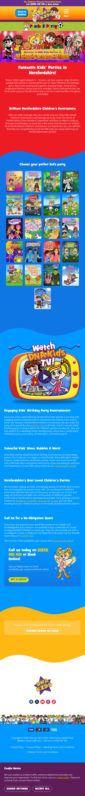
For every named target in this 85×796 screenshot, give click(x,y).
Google (53, 497)
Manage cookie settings (42, 628)
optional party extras (64, 463)
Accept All (42, 789)
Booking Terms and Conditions (59, 744)
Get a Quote (19, 576)
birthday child (36, 422)
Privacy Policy (34, 744)
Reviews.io (20, 497)
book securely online (62, 537)
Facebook (42, 497)
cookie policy (53, 777)
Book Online (53, 4)
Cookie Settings (17, 789)
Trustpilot (31, 497)
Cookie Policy (17, 744)
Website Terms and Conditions (43, 749)
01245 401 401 (37, 4)
